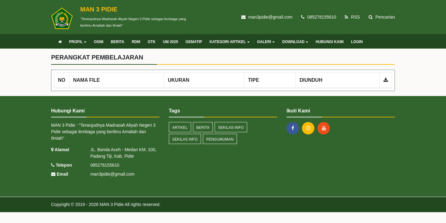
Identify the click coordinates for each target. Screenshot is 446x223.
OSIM (98, 42)
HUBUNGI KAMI (329, 42)
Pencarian (382, 17)
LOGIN (357, 42)
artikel (180, 127)
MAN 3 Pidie (111, 204)
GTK (151, 42)
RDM (136, 42)
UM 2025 (170, 42)
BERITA (118, 42)
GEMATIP (194, 42)
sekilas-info (231, 127)
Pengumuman (220, 139)
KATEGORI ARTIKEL (230, 42)
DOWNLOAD (295, 42)
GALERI (266, 42)
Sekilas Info (185, 139)
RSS (352, 17)
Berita (202, 127)
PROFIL (77, 42)
